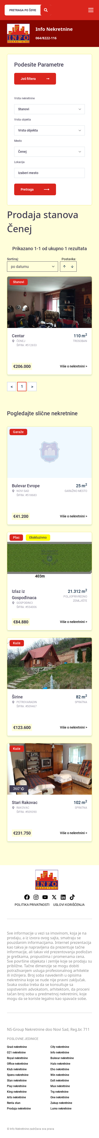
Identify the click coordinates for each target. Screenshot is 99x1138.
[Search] (45, 10)
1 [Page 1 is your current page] (22, 386)
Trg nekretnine (59, 1091)
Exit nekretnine (59, 1080)
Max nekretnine (60, 1086)
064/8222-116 (46, 38)
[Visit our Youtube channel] (45, 897)
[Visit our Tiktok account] (72, 897)
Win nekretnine (59, 1075)
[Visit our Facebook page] (27, 897)
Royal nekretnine (17, 1058)
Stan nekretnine (16, 1080)
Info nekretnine (59, 1052)
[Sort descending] (72, 266)
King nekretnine (16, 1091)
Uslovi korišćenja (69, 905)
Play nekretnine (16, 1086)
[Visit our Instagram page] (36, 897)
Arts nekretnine (16, 1097)
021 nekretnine (16, 1052)
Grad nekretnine (17, 1047)
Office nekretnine (17, 1063)
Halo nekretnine (60, 1063)
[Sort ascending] (64, 266)
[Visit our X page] (54, 897)
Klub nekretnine (16, 1069)
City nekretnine (59, 1047)
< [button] (12, 386)
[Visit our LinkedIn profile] (63, 897)
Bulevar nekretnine (62, 1058)
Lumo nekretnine (60, 1108)
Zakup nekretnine (61, 1103)
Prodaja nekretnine (19, 1108)
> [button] (32, 386)
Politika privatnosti (32, 905)
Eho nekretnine (59, 1069)
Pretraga (35, 189)
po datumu (20, 266)
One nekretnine (59, 1097)
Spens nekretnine (17, 1075)
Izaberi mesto (28, 173)
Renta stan (13, 1103)
